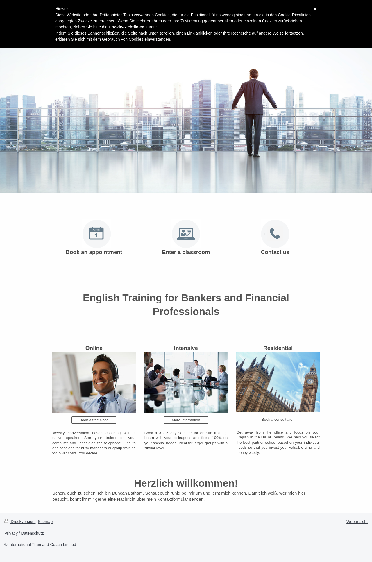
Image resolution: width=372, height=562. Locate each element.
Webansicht (357, 521)
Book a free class (93, 420)
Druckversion (19, 521)
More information (186, 420)
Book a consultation (278, 419)
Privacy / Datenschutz (24, 533)
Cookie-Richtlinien (126, 27)
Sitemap (45, 521)
